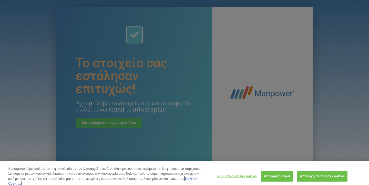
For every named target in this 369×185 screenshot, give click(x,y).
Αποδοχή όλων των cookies (322, 178)
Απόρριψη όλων (277, 178)
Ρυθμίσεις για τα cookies (237, 178)
